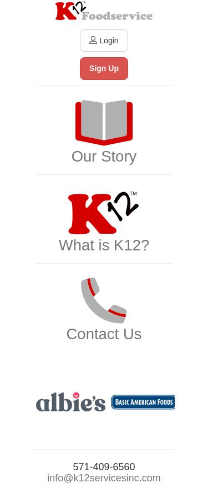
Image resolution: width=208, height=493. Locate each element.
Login (103, 40)
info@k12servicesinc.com (103, 478)
